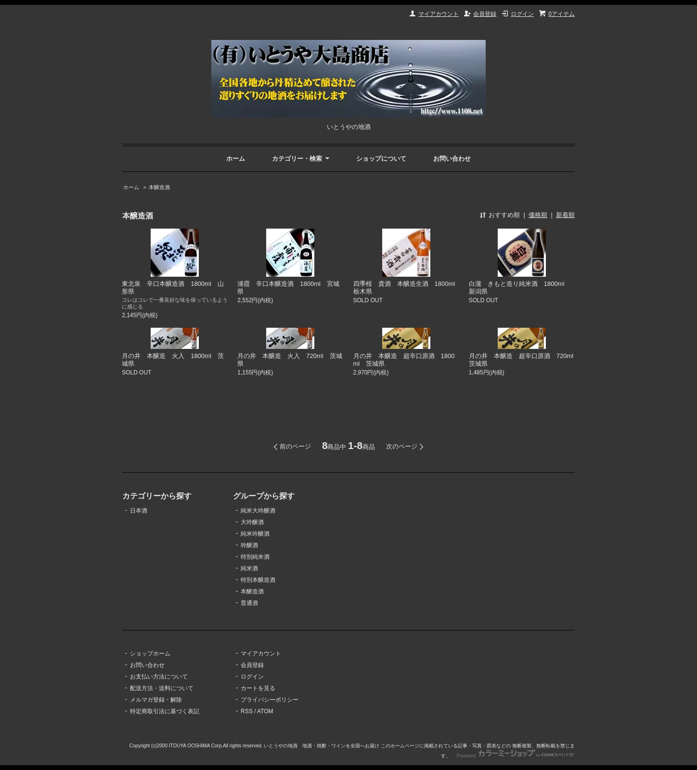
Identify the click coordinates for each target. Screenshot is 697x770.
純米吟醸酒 (255, 533)
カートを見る (258, 688)
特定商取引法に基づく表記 (164, 711)
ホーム (235, 158)
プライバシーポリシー (269, 699)
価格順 (538, 214)
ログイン (522, 14)
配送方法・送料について (162, 688)
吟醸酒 (249, 545)
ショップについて (381, 158)
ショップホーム (150, 653)
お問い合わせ (452, 158)
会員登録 (484, 14)
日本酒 (138, 510)
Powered (516, 755)
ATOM (265, 711)
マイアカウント (438, 14)
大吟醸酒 (252, 522)
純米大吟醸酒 (258, 510)
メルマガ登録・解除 (156, 699)
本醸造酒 (159, 187)
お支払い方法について (159, 676)
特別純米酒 (255, 556)
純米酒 (249, 568)
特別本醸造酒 (258, 580)
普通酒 (249, 603)
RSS (247, 711)
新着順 (565, 214)
